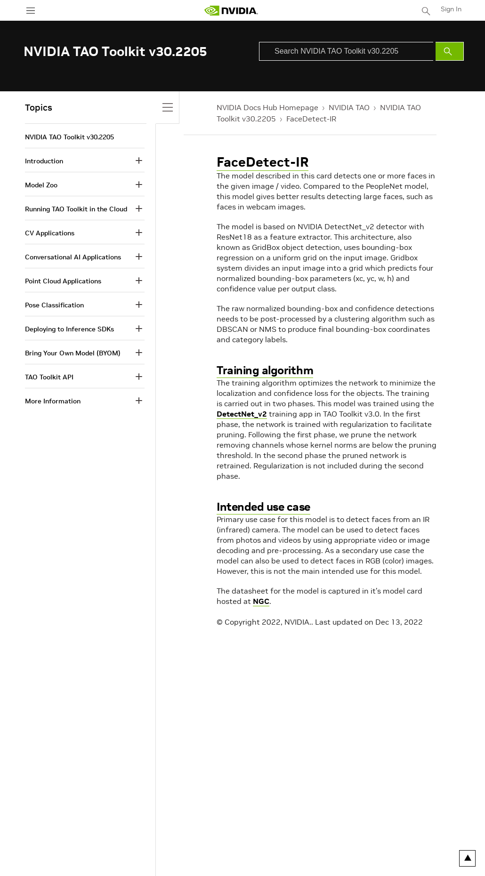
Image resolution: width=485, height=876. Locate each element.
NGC (261, 601)
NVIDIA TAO (349, 107)
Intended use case (263, 506)
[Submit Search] (450, 51)
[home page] (231, 11)
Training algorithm (265, 370)
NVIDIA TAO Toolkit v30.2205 (69, 137)
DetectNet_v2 (242, 413)
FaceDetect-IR (311, 118)
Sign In (451, 9)
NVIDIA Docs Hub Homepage (267, 107)
